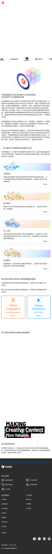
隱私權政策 (4, 545)
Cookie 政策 (12, 545)
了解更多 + (45, 184)
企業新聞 (3, 532)
